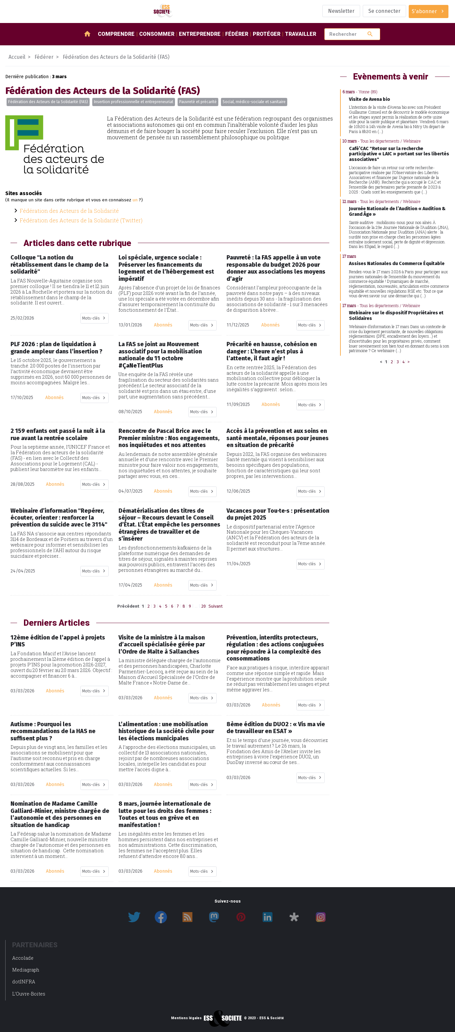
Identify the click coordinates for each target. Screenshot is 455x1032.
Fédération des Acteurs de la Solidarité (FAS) (48, 102)
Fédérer (236, 34)
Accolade (22, 958)
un (135, 200)
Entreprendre (200, 34)
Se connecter (384, 11)
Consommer (156, 34)
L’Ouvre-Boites (28, 994)
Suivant (215, 606)
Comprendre (116, 34)
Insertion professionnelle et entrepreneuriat (133, 102)
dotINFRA (23, 981)
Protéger (266, 34)
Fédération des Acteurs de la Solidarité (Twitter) (81, 220)
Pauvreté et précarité (198, 102)
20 (203, 606)
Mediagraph (25, 970)
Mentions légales (186, 1018)
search (370, 34)
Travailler (300, 34)
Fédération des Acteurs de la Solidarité (69, 211)
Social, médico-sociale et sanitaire (254, 102)
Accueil (17, 57)
